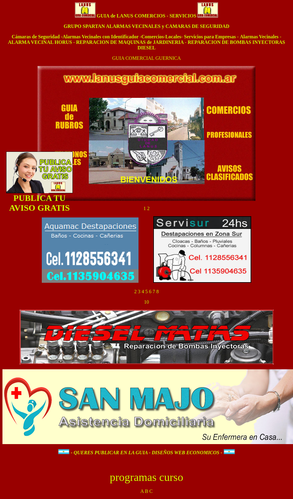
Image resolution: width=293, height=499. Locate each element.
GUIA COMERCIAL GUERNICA (146, 58)
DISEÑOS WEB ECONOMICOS (186, 452)
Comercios (152, 36)
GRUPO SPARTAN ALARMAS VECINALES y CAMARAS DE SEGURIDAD (146, 26)
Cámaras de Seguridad (36, 36)
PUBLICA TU (40, 198)
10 (146, 302)
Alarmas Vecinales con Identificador (101, 36)
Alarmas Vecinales (260, 36)
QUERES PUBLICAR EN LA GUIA (111, 452)
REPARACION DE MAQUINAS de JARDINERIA (130, 42)
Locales (173, 36)
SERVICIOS (183, 15)
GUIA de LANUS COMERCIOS (131, 15)
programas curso (146, 477)
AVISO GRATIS (39, 208)
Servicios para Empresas (210, 36)
